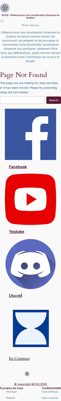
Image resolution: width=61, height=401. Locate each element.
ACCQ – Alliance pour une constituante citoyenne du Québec (31, 16)
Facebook (18, 167)
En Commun (19, 358)
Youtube (16, 231)
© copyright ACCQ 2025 (30, 384)
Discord (15, 295)
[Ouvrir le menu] (2, 21)
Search (53, 100)
